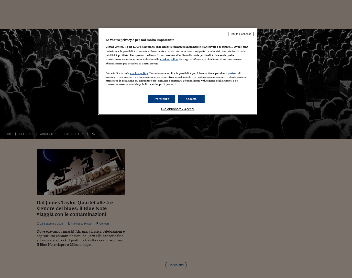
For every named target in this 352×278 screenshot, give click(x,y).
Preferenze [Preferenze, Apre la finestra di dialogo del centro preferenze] (161, 98)
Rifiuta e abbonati (241, 33)
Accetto (191, 98)
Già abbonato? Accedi (178, 109)
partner (233, 73)
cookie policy (169, 59)
